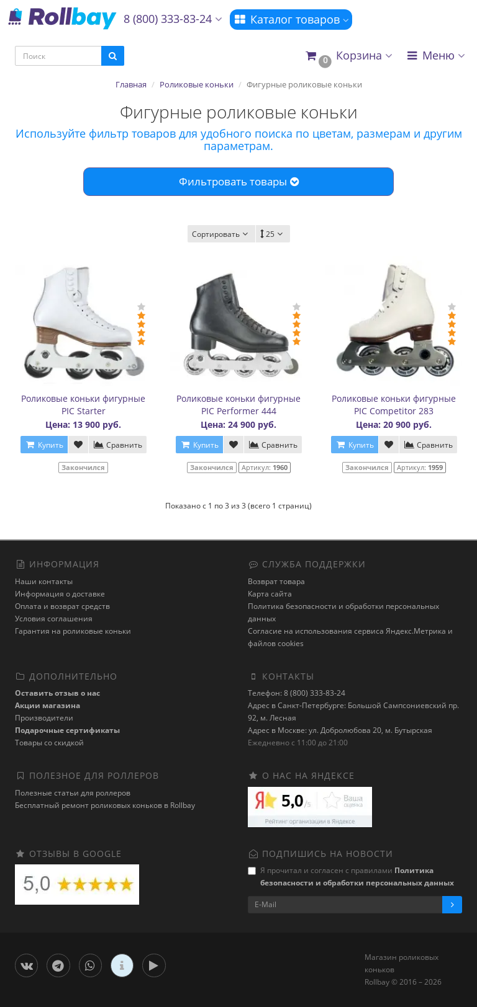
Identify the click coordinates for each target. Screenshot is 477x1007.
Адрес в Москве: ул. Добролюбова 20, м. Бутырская (340, 730)
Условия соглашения (54, 618)
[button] (348, 56)
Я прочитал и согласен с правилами (351, 876)
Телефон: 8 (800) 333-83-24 (296, 693)
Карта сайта (270, 593)
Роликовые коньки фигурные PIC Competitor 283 (394, 405)
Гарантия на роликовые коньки (73, 631)
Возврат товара (276, 581)
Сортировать (221, 234)
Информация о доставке (60, 593)
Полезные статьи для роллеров (72, 792)
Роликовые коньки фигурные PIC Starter (83, 405)
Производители (44, 717)
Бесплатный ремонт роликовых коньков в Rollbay (105, 805)
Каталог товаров (291, 19)
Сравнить (117, 445)
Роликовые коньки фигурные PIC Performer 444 (238, 405)
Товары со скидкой (49, 742)
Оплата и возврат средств (62, 606)
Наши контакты (44, 581)
